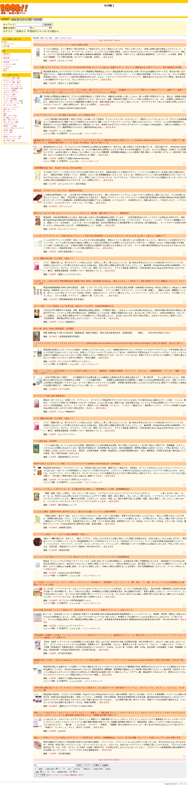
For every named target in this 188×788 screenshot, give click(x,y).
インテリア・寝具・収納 (11, 78)
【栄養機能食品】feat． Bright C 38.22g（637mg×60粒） (58, 168)
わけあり (6, 68)
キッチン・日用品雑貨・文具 (13, 88)
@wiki (108, 769)
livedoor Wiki (98, 769)
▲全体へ (5, 42)
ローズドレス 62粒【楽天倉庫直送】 (49, 396)
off (71, 772)
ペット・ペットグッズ (10, 107)
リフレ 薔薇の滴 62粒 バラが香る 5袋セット (54, 258)
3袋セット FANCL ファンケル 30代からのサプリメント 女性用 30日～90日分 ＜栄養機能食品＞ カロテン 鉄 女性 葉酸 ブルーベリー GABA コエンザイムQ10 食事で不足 (107, 737)
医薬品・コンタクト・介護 (12, 136)
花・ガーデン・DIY (9, 105)
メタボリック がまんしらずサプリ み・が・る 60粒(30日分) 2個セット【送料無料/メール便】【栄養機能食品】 (82, 489)
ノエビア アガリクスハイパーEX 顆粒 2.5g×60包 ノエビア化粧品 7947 (64, 115)
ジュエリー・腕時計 (10, 90)
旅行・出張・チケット (10, 120)
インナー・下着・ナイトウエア (13, 128)
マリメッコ (7, 56)
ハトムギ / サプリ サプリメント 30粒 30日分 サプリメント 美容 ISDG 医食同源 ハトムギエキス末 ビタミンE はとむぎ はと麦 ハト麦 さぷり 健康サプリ (100, 236)
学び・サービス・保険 (10, 122)
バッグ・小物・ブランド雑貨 (13, 101)
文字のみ (77, 769)
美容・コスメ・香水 (10, 115)
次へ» (117, 40)
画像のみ (87, 769)
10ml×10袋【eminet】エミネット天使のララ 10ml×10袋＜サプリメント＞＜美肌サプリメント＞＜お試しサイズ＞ (84, 610)
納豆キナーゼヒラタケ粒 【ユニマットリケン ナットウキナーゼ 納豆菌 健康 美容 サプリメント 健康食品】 (82, 213)
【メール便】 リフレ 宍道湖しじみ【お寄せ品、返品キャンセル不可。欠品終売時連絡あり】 (74, 306)
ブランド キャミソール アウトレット (15, 143)
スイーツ (6, 134)
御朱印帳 (6, 58)
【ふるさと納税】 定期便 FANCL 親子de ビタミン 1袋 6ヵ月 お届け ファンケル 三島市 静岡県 (75, 511)
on (76, 772)
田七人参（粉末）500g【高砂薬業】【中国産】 (54, 328)
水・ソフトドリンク (10, 97)
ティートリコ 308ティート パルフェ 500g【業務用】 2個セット (61, 534)
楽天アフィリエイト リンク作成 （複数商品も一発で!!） (65, 775)
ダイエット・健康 (9, 94)
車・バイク (7, 111)
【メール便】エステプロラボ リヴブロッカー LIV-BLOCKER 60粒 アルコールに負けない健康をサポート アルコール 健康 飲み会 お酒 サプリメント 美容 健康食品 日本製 (107, 67)
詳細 (47, 769)
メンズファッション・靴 (11, 138)
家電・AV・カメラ (9, 109)
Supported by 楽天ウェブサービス (176, 784)
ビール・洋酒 (7, 132)
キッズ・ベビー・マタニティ (13, 86)
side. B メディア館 (21, 19)
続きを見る (108, 57)
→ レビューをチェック (92, 133)
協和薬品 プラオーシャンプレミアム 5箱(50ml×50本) (58, 190)
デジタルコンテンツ (10, 124)
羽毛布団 (6, 62)
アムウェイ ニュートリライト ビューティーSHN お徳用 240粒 (61, 45)
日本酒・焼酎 (7, 130)
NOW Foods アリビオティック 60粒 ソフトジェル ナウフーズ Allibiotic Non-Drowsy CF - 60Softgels (77, 463)
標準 (40, 769)
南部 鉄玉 (6, 54)
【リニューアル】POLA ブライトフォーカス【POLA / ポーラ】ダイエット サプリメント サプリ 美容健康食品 (81, 557)
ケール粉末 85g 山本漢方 (45, 441)
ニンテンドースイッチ (10, 60)
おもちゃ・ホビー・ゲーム (12, 80)
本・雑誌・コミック (10, 117)
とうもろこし (7, 66)
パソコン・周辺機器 (10, 99)
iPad (4, 70)
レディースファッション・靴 (13, 103)
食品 (4, 113)
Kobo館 (38, 19)
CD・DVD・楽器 (9, 140)
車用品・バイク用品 (10, 126)
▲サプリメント (8, 44)
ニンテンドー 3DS (9, 64)
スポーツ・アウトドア (10, 92)
